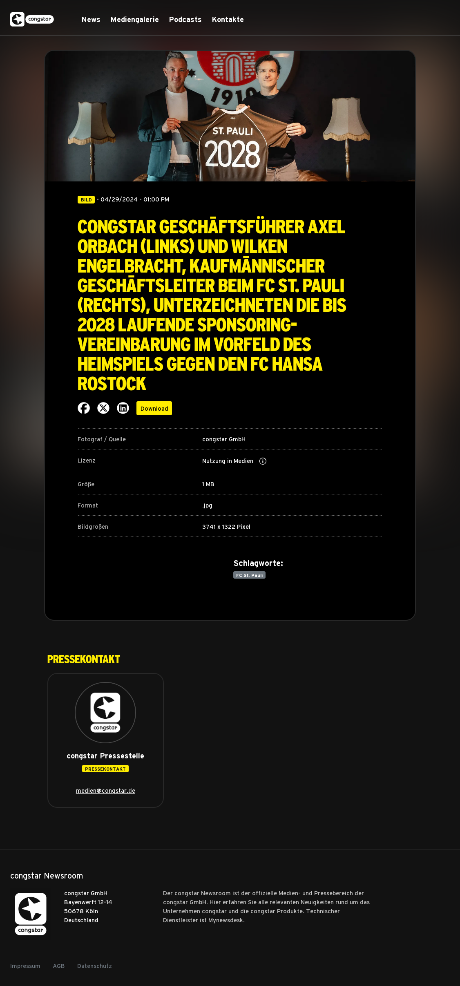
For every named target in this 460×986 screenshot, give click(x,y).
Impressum (25, 965)
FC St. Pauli (249, 575)
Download (154, 408)
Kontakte (228, 19)
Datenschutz (94, 965)
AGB (59, 965)
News (90, 19)
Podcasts (185, 19)
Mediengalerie (134, 19)
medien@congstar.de (105, 790)
